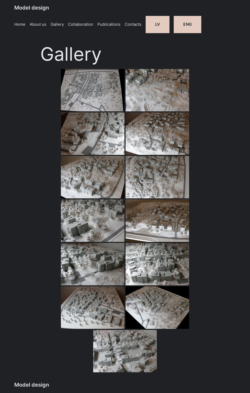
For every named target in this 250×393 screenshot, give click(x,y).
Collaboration (80, 24)
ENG (187, 24)
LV (157, 24)
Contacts (133, 24)
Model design (31, 8)
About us (38, 24)
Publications (108, 24)
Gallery (57, 24)
